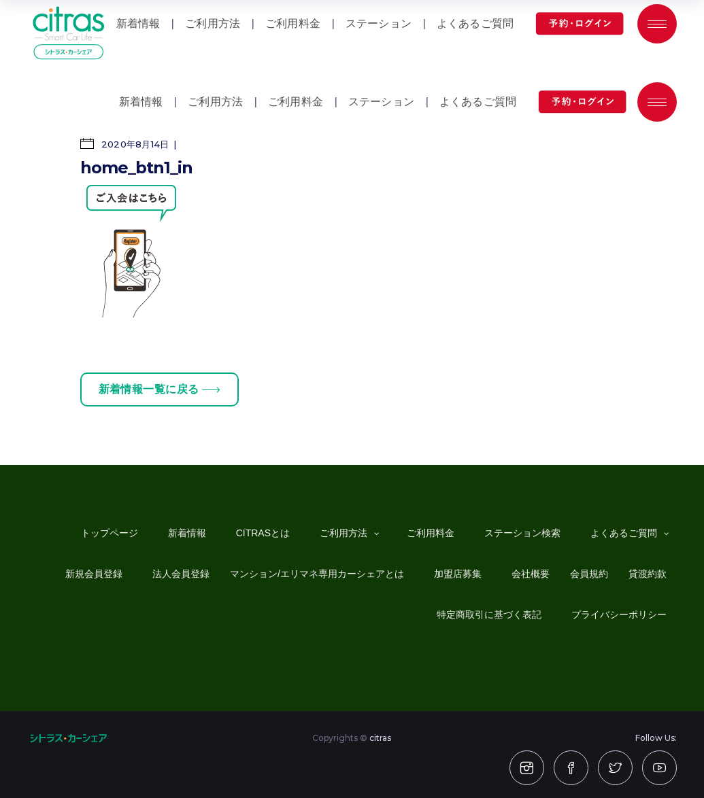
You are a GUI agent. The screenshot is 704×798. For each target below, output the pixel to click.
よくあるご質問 (477, 101)
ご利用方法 (215, 101)
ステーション (381, 101)
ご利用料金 (295, 101)
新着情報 (141, 101)
